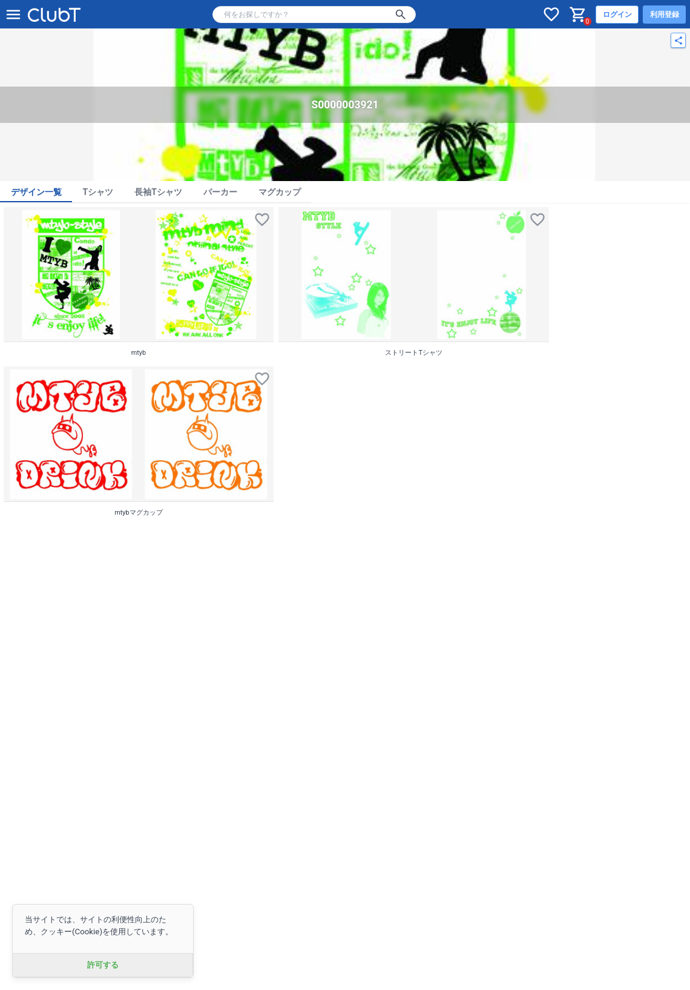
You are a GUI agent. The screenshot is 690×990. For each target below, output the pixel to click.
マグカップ (279, 192)
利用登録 (664, 14)
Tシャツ (98, 192)
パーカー (220, 192)
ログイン (617, 14)
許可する (103, 964)
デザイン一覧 (36, 192)
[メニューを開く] (13, 14)
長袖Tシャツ (158, 192)
